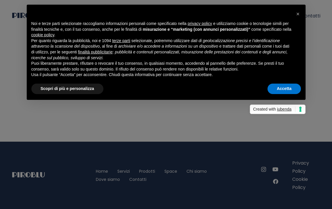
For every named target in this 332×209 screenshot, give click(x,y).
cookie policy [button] (42, 35)
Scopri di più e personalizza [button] (67, 88)
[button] (298, 14)
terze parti (121, 40)
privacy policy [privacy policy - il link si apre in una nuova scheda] (200, 23)
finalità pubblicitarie (95, 52)
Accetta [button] (284, 88)
